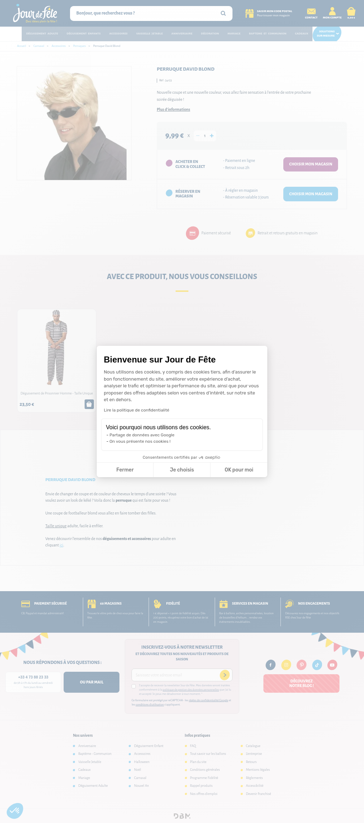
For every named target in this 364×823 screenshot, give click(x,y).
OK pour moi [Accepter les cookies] (239, 470)
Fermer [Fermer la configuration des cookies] (125, 470)
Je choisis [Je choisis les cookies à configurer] (182, 470)
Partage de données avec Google (142, 434)
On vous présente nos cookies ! (140, 441)
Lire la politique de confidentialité (136, 410)
